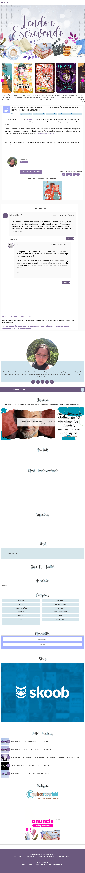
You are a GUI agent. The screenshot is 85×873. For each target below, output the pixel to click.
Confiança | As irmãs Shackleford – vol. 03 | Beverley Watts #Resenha (12, 97)
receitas (21, 612)
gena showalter (26, 114)
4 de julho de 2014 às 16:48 (63, 215)
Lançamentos (52, 114)
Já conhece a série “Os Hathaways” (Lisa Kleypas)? (31, 773)
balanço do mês (60, 604)
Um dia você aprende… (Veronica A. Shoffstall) (30, 765)
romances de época (60, 612)
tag (21, 619)
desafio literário (21, 608)
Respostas (13, 239)
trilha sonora (60, 619)
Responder (70, 238)
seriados (21, 616)
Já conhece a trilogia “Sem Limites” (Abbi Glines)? (31, 749)
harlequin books (39, 114)
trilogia (21, 623)
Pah (16, 245)
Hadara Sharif (15, 215)
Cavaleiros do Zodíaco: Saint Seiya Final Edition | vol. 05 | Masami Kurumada (55, 97)
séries (61, 616)
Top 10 (21, 604)
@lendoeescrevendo (11, 553)
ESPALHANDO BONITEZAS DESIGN (51, 865)
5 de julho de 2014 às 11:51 (59, 245)
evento (60, 608)
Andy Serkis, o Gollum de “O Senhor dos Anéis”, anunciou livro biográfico (42, 422)
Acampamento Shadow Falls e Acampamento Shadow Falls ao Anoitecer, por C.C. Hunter (46, 757)
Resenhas (60, 601)
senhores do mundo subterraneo (70, 114)
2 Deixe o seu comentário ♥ (32, 171)
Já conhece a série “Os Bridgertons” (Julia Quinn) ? (31, 741)
